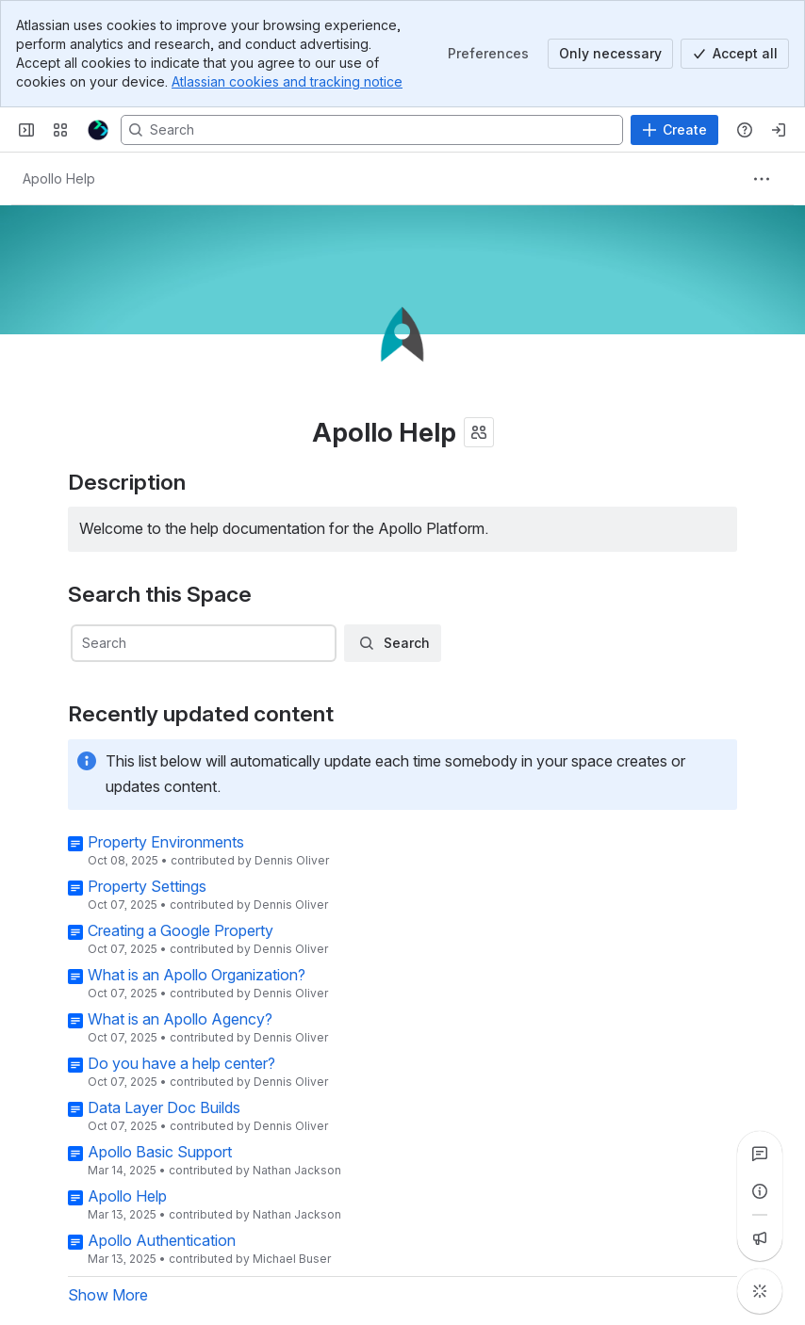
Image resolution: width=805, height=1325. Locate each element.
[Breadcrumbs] (59, 179)
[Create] (674, 130)
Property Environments (166, 841)
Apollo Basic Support (160, 1151)
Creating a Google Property (180, 930)
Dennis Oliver (292, 860)
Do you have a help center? (181, 1063)
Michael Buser (292, 1259)
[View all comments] (760, 1154)
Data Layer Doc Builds (164, 1107)
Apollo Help (127, 1196)
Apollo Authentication (162, 1240)
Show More (108, 1294)
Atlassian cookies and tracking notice (287, 81)
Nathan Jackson (297, 1170)
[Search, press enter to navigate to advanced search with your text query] (372, 130)
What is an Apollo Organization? (196, 974)
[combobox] (202, 644)
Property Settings (147, 886)
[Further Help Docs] (98, 130)
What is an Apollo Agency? (180, 1019)
